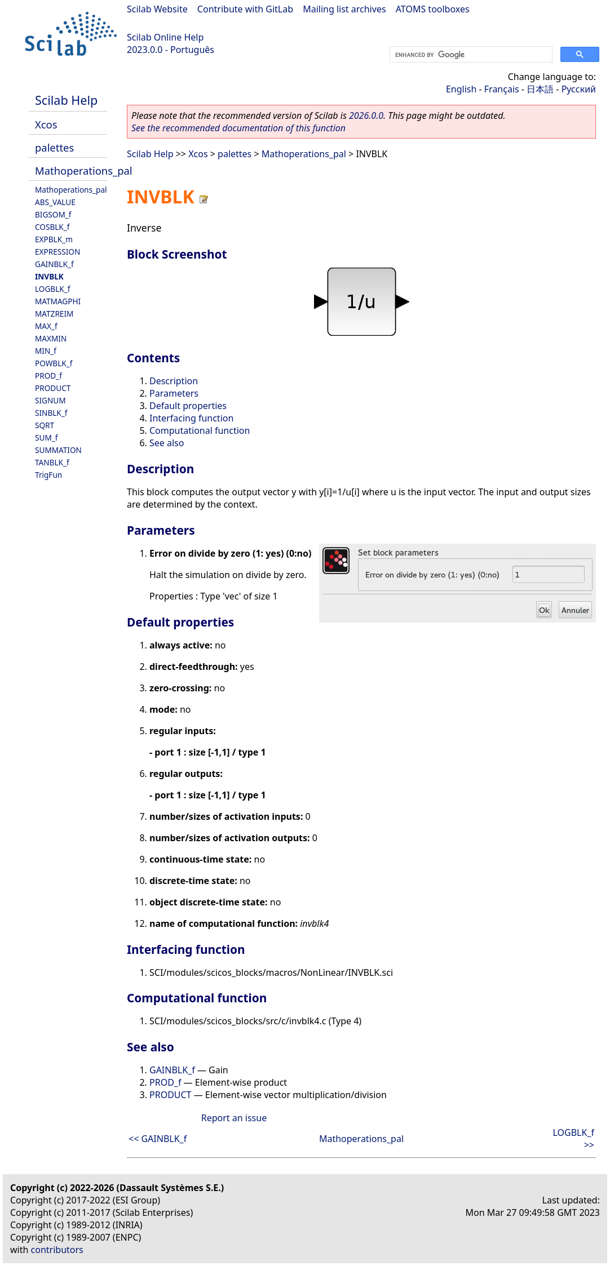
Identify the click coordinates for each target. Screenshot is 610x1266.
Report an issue (234, 1118)
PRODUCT (52, 388)
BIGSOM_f (53, 214)
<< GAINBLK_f (158, 1138)
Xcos (46, 124)
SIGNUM (50, 400)
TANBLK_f (52, 462)
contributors (57, 1249)
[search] (470, 55)
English (461, 89)
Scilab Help (66, 100)
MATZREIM (54, 313)
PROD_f (48, 375)
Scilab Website (157, 9)
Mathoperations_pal (83, 170)
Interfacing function (191, 418)
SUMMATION (58, 450)
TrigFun (48, 474)
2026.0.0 (366, 115)
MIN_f (45, 350)
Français (501, 89)
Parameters (173, 393)
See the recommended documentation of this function (238, 128)
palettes (54, 147)
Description (173, 381)
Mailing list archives (344, 9)
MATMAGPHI (58, 301)
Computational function (199, 430)
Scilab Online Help (165, 37)
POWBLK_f (53, 363)
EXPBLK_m (54, 239)
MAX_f (46, 326)
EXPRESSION (57, 251)
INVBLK (49, 276)
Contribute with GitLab (245, 9)
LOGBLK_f (52, 288)
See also (166, 443)
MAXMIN (51, 338)
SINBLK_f (51, 412)
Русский (579, 89)
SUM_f (46, 437)
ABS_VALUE (55, 202)
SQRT (44, 425)
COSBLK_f (52, 226)
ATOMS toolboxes (433, 9)
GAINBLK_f (54, 264)
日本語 (540, 89)
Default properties (188, 405)
